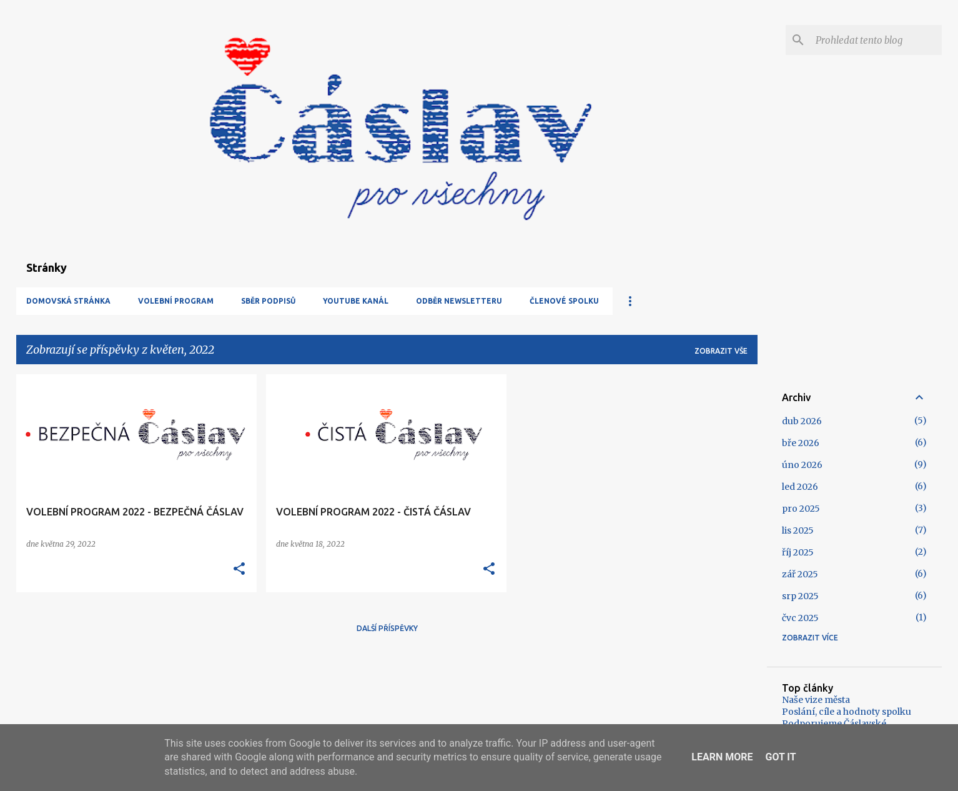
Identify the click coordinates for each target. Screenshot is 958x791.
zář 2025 (800, 574)
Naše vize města (816, 699)
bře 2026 (800, 443)
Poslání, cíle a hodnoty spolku (846, 711)
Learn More (722, 757)
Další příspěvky (387, 628)
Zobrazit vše (721, 351)
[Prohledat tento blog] (876, 40)
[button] (239, 569)
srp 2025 (800, 596)
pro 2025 (801, 508)
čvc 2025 (800, 618)
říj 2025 (798, 552)
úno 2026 (802, 464)
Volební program (176, 301)
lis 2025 (798, 530)
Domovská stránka (68, 301)
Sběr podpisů (268, 301)
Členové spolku (564, 301)
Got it (780, 757)
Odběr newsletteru (459, 301)
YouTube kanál (355, 301)
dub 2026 (802, 421)
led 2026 (800, 486)
